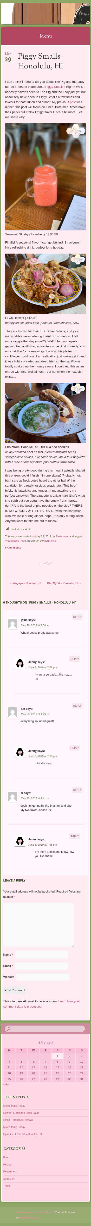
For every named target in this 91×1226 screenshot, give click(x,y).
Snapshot (8, 1178)
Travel (7, 1185)
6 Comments (13, 547)
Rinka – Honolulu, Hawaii (18, 1119)
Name (8, 954)
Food (6, 1157)
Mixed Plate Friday (14, 1105)
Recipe (7, 1164)
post (73, 102)
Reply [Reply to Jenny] (75, 659)
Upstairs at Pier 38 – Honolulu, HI (23, 1134)
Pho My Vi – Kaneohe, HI (64, 583)
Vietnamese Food (15, 540)
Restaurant (62, 536)
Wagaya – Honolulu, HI (25, 583)
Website (8, 977)
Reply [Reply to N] (77, 789)
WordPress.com (29, 1217)
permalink (50, 540)
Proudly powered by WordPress (34, 1212)
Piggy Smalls (54, 87)
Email (8, 966)
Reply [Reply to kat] (77, 705)
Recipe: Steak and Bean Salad (21, 1112)
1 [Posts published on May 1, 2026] (57, 1055)
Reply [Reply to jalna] (77, 617)
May (8, 55)
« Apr (6, 1084)
